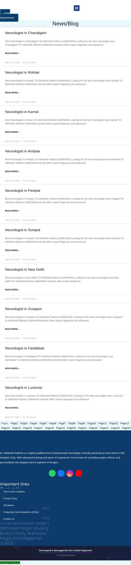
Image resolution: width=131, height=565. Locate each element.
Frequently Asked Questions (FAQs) (21, 512)
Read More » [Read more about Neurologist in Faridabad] (12, 368)
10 (92, 423)
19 (60, 428)
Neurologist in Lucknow (23, 387)
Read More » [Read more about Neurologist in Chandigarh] (12, 53)
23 (104, 428)
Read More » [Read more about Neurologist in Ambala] (12, 171)
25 (126, 428)
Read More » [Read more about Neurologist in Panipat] (12, 211)
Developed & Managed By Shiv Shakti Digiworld (65, 550)
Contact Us (8, 519)
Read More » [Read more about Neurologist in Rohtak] (12, 93)
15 (16, 428)
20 (71, 428)
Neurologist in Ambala (22, 151)
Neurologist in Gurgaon (23, 309)
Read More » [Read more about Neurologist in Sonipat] (12, 250)
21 (82, 428)
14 (5, 428)
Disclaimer (8, 505)
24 (115, 428)
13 (124, 423)
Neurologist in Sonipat (22, 230)
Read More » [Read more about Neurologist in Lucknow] (12, 408)
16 (27, 428)
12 (114, 423)
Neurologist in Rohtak (22, 72)
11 (102, 423)
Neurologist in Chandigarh (26, 33)
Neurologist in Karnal (21, 112)
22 (93, 428)
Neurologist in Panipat (22, 190)
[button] (76, 8)
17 (38, 428)
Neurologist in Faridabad (24, 348)
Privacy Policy (10, 498)
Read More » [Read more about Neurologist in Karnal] (12, 132)
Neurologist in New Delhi (24, 269)
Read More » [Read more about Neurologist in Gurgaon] (12, 329)
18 (49, 428)
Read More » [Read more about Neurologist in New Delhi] (12, 290)
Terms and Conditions (14, 491)
